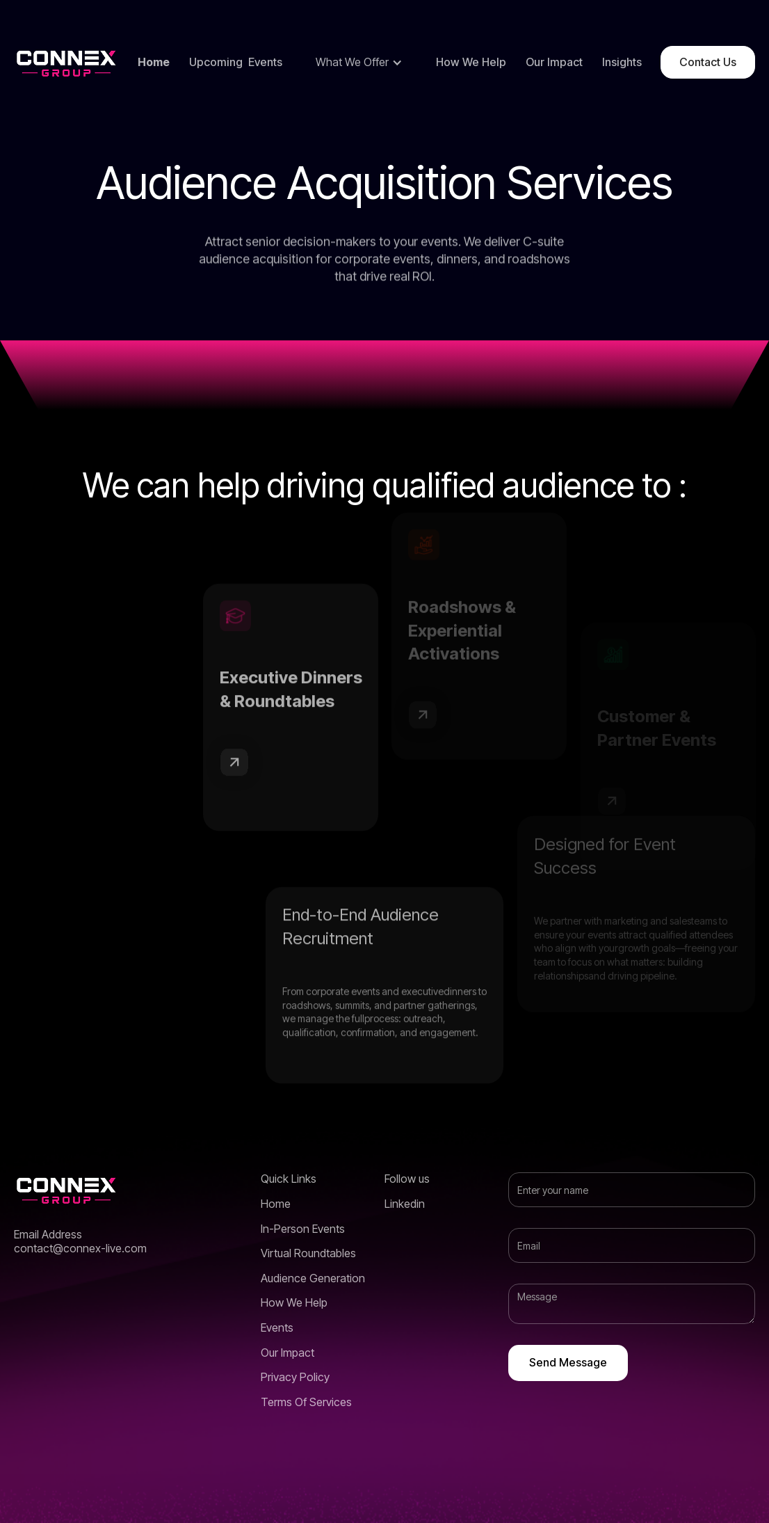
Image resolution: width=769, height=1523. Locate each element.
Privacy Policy (295, 1377)
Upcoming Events (235, 62)
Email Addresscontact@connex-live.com (80, 1241)
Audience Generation (313, 1278)
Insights (622, 62)
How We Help (471, 62)
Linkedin (404, 1204)
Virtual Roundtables (308, 1253)
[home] (66, 62)
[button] (359, 62)
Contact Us (707, 62)
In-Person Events (303, 1229)
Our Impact (554, 62)
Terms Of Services (306, 1402)
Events (277, 1327)
